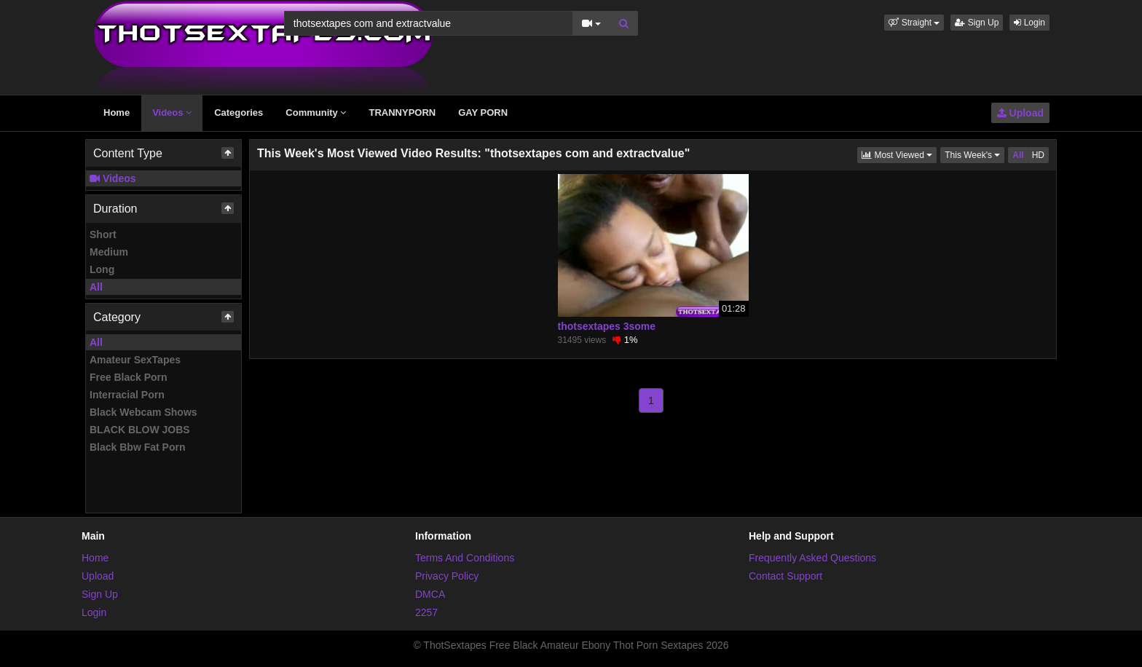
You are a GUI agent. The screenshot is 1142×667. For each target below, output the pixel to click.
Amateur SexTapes (135, 360)
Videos (172, 112)
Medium (109, 252)
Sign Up (977, 22)
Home (116, 112)
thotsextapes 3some (607, 326)
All (96, 287)
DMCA (430, 594)
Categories (238, 112)
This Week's (974, 154)
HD (1038, 155)
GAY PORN (483, 112)
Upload (1020, 113)
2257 (426, 612)
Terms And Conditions (464, 558)
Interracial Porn (127, 394)
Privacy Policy (447, 576)
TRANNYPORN (402, 112)
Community (316, 112)
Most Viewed (899, 154)
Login (1029, 22)
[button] (914, 23)
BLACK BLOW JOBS (140, 429)
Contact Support (785, 576)
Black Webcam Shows (143, 412)
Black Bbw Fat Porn (137, 447)
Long (102, 269)
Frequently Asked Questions (812, 558)
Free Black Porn (129, 377)
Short (103, 234)
